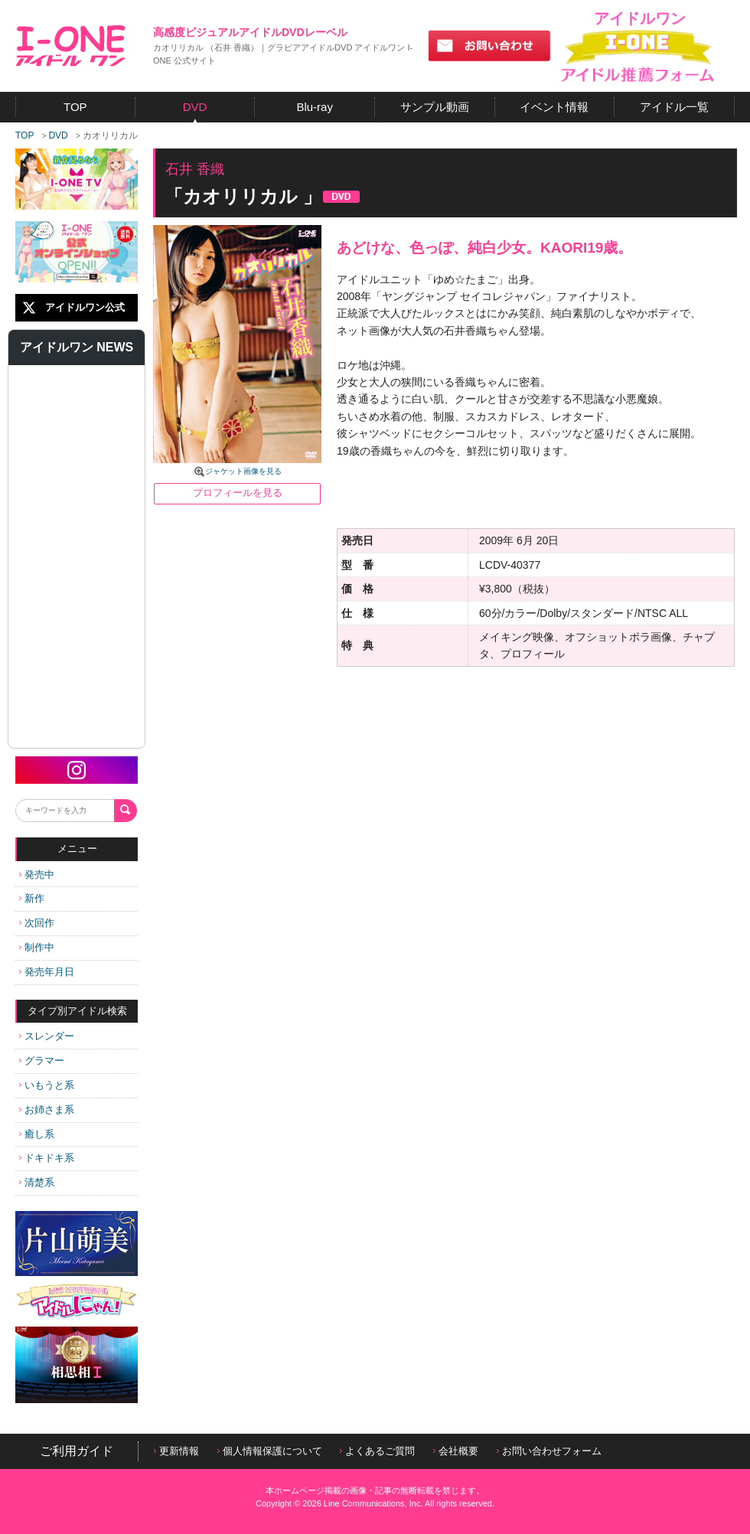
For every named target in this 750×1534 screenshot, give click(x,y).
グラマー (41, 1060)
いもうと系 (46, 1085)
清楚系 (36, 1182)
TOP (24, 135)
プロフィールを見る (237, 492)
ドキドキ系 (46, 1158)
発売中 (36, 874)
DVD (57, 135)
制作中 (36, 947)
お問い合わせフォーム (549, 1451)
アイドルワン (70, 46)
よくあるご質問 (377, 1451)
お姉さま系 (46, 1109)
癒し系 (36, 1134)
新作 (31, 898)
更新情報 (176, 1451)
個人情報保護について (269, 1451)
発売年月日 (46, 972)
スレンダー (46, 1036)
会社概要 (455, 1451)
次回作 (36, 923)
